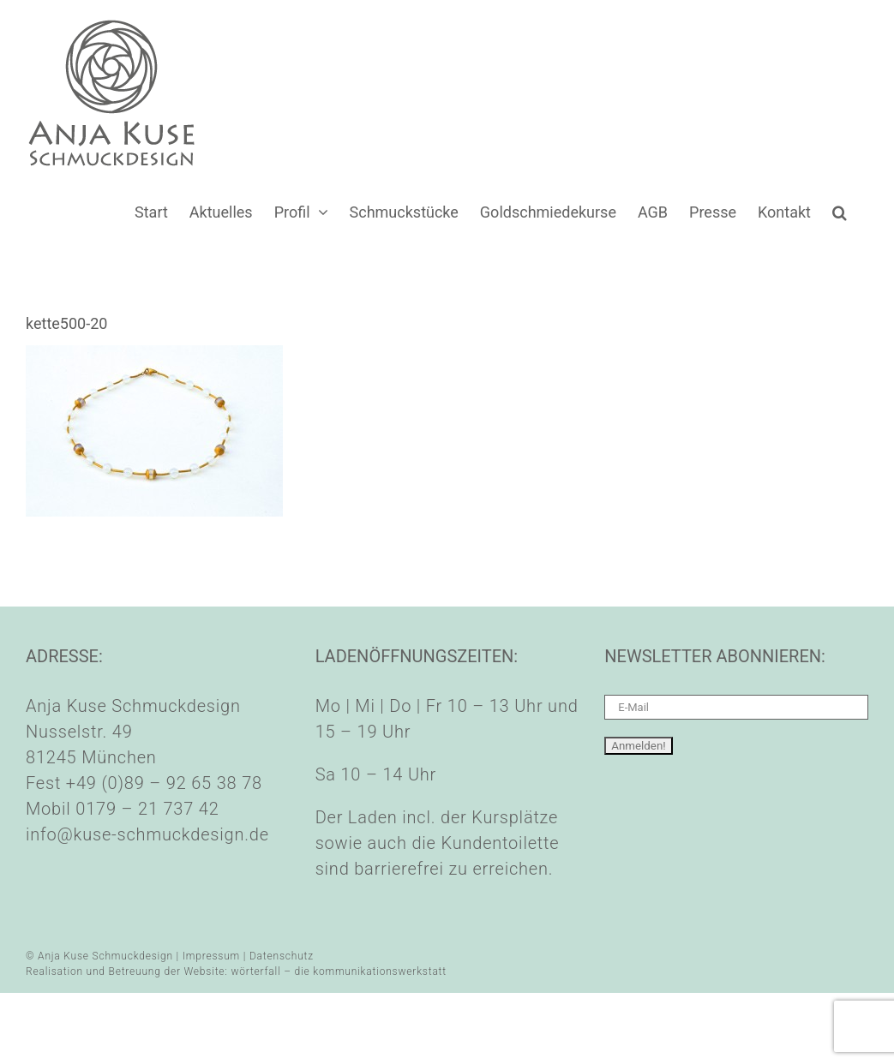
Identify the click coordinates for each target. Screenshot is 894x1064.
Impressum (211, 956)
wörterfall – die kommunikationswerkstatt (339, 971)
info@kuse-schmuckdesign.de (147, 834)
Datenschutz (281, 956)
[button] (839, 212)
